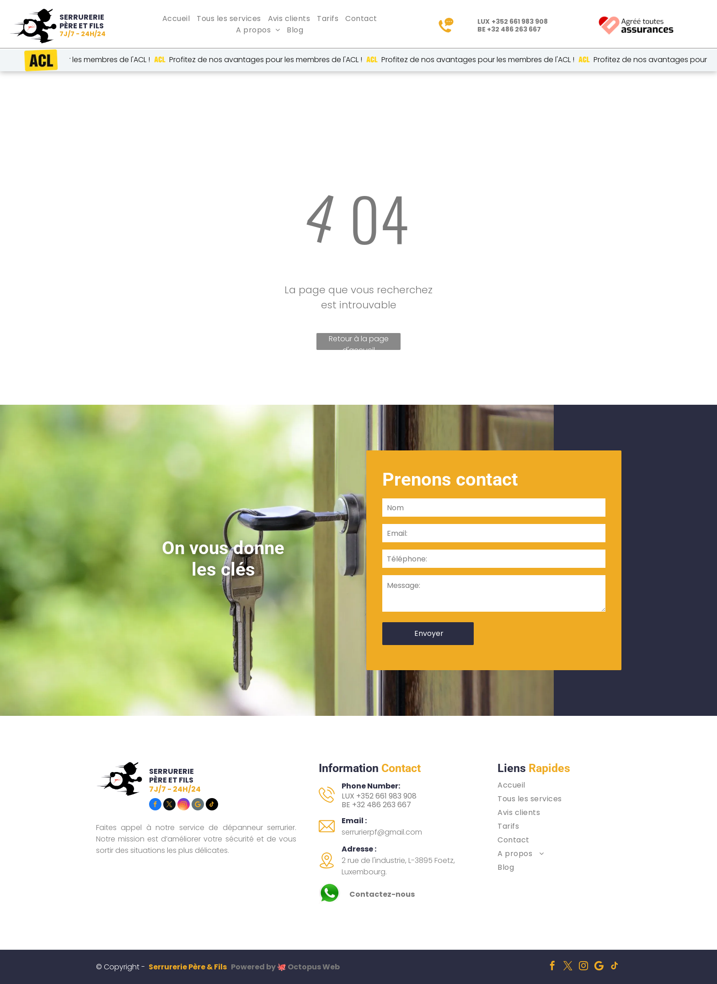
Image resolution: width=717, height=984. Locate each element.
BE (346, 804)
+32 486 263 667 (514, 29)
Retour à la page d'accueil (359, 341)
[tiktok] (212, 805)
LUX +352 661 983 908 (379, 796)
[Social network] (198, 805)
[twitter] (169, 805)
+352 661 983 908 (520, 21)
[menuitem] (177, 18)
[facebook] (155, 805)
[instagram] (183, 805)
